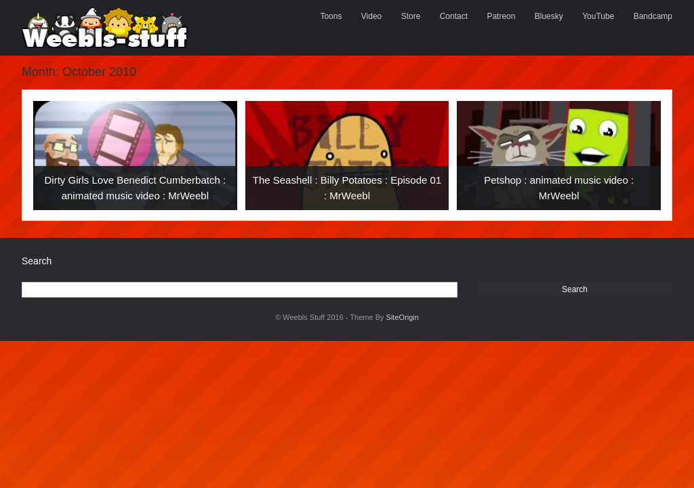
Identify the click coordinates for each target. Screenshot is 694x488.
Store (411, 16)
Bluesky (549, 16)
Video (371, 16)
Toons (331, 16)
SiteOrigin (402, 317)
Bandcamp (653, 16)
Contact (454, 16)
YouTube (598, 16)
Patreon (501, 16)
